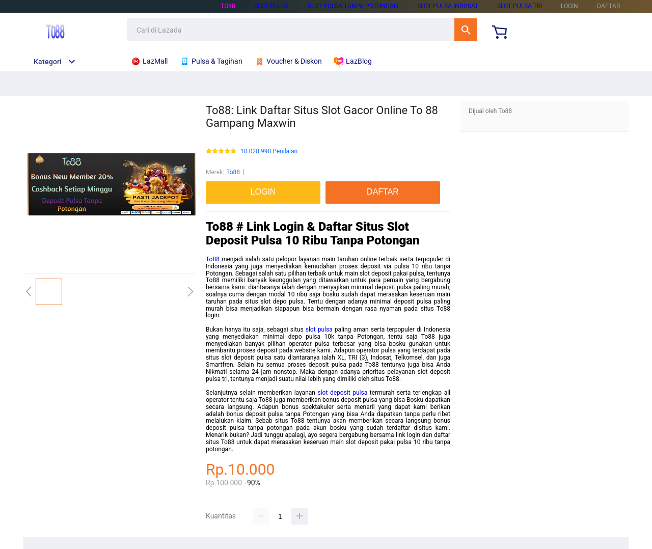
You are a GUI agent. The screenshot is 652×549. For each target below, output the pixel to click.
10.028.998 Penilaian (268, 151)
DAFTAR (608, 6)
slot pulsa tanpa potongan (353, 6)
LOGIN (569, 6)
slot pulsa (271, 6)
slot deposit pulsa (342, 392)
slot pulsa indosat (447, 6)
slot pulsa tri (519, 6)
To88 (228, 6)
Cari (465, 29)
